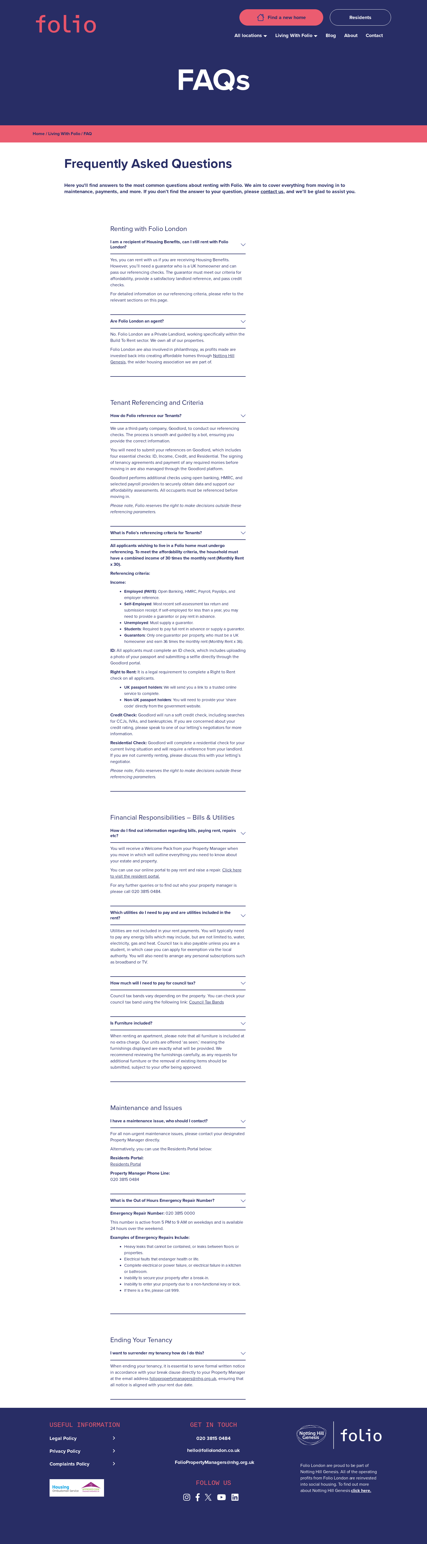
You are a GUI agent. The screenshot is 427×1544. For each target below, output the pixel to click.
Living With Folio (294, 35)
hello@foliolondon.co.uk (213, 1452)
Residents (360, 17)
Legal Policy (63, 1440)
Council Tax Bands (206, 1002)
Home (39, 133)
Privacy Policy (65, 1453)
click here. (361, 1490)
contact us (272, 191)
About (351, 35)
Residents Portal (125, 1164)
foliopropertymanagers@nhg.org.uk (183, 1378)
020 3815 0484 (213, 1440)
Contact (374, 35)
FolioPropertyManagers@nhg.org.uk (214, 1464)
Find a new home (281, 17)
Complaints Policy (70, 1466)
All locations (248, 35)
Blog (331, 35)
